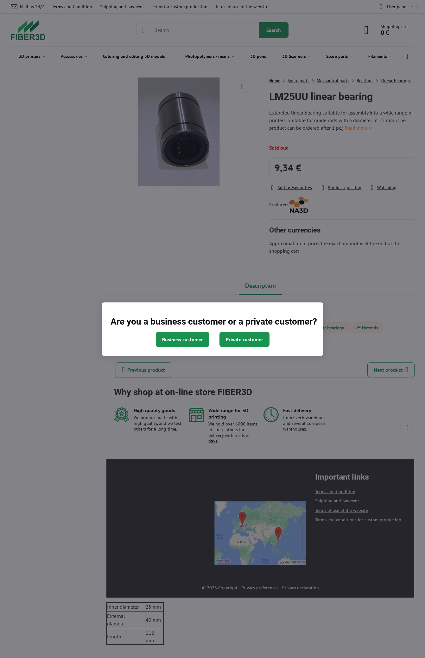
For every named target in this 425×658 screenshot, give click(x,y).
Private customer (244, 339)
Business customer (182, 339)
